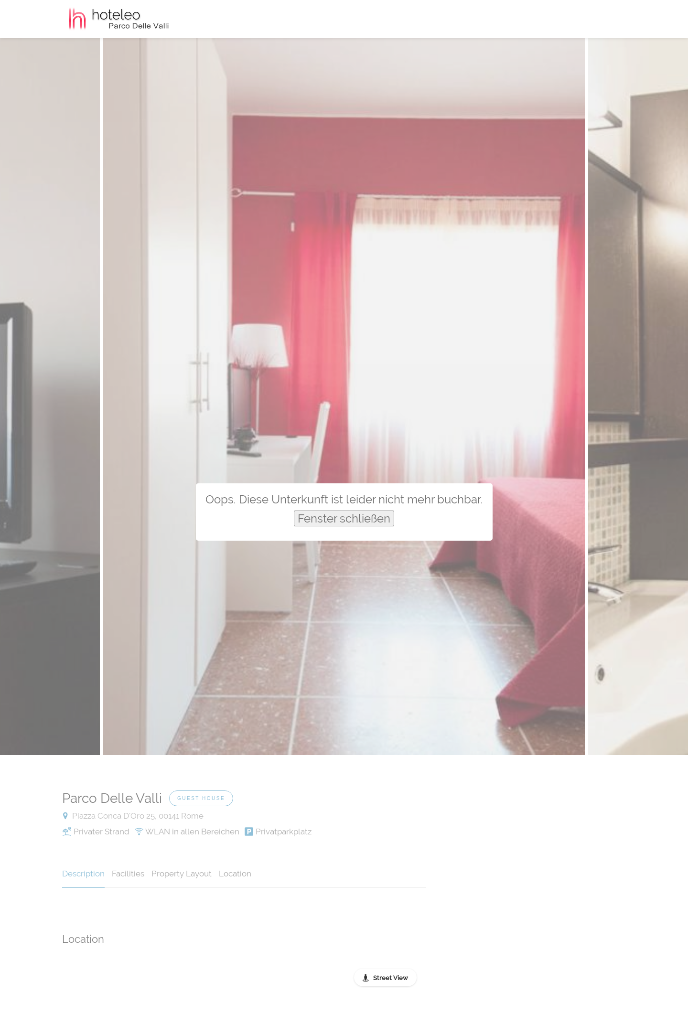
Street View (390, 977)
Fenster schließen (344, 518)
